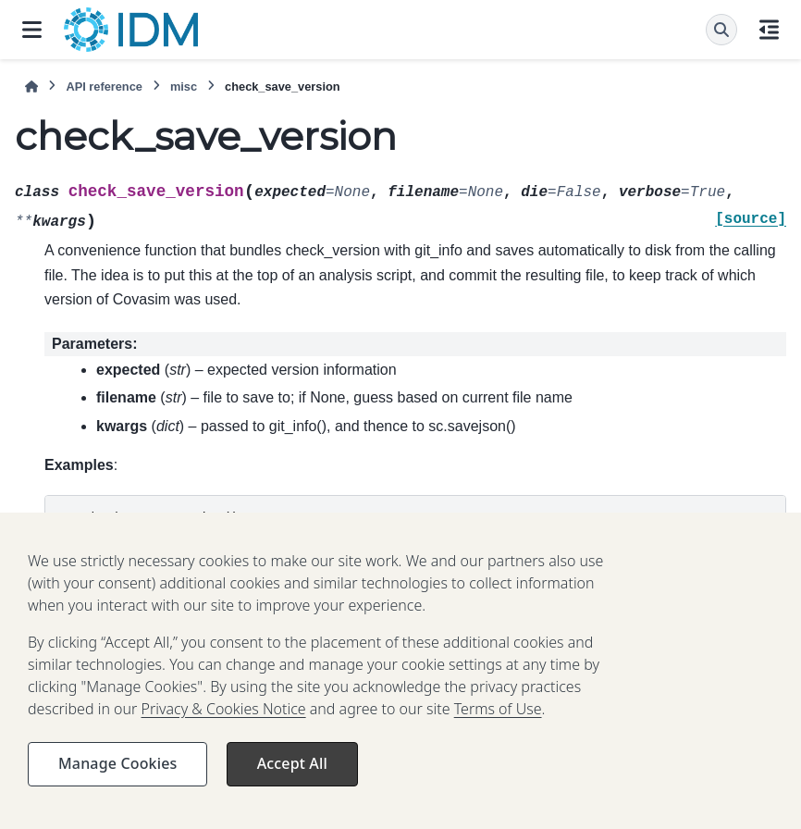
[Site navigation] (32, 29)
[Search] (721, 29)
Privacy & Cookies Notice (224, 723)
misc (183, 86)
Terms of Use (498, 723)
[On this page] (769, 29)
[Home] (31, 86)
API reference (104, 86)
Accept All (292, 778)
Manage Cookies (117, 778)
